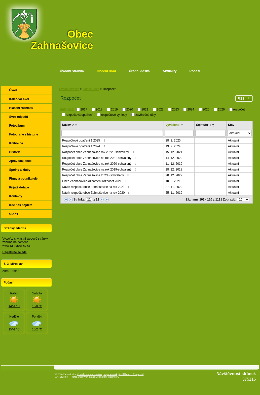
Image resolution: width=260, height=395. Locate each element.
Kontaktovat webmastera (89, 374)
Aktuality (170, 71)
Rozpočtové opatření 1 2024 (84, 146)
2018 (99, 109)
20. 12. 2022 (173, 175)
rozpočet (239, 109)
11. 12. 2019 (173, 163)
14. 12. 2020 (173, 158)
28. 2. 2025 (172, 140)
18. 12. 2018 (173, 169)
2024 (190, 109)
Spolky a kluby (19, 170)
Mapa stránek (110, 374)
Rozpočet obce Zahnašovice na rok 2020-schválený (100, 163)
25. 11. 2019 (173, 192)
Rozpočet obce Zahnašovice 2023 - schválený (96, 175)
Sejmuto (203, 125)
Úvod (13, 90)
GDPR (13, 214)
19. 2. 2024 (172, 146)
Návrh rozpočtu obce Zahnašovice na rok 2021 (96, 187)
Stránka (79, 199)
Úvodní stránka (72, 71)
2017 (84, 109)
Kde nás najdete (20, 205)
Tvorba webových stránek (83, 377)
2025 (206, 109)
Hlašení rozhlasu (21, 108)
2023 (175, 109)
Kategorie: (67, 109)
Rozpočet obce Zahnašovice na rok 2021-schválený (100, 158)
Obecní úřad (106, 71)
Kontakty (15, 196)
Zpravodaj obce (20, 161)
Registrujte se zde (15, 252)
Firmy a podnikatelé (23, 178)
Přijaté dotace (19, 187)
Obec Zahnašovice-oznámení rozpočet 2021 (95, 181)
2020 (129, 109)
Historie (15, 152)
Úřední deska (139, 71)
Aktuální (233, 140)
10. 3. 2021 (172, 181)
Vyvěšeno (172, 125)
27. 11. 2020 (173, 187)
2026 (221, 109)
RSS (244, 98)
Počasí (195, 71)
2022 (160, 109)
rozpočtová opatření (79, 114)
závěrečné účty (145, 114)
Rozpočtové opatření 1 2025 (84, 140)
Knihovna (16, 143)
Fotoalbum (17, 125)
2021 (144, 109)
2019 (114, 109)
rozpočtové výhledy (114, 114)
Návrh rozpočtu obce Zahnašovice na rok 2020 (96, 192)
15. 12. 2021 (173, 152)
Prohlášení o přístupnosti (131, 374)
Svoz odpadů (18, 117)
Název (68, 125)
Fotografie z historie (23, 134)
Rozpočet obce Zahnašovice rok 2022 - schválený (98, 152)
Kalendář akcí (19, 99)
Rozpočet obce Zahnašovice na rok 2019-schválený (100, 169)
